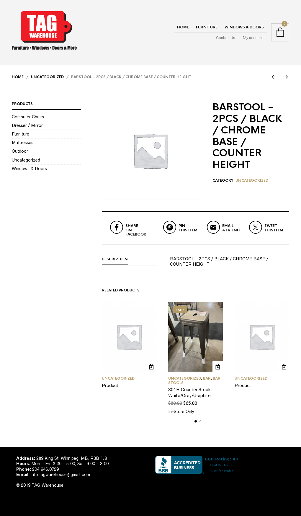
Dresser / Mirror (27, 125)
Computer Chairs (28, 117)
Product (110, 385)
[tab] (130, 259)
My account (253, 38)
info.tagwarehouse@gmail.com (60, 474)
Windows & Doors (244, 27)
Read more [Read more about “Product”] (151, 366)
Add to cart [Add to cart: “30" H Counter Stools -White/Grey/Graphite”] (217, 366)
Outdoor (20, 151)
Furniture (206, 27)
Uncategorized (47, 77)
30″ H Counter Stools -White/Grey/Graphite (191, 392)
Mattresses (22, 142)
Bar (207, 378)
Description (115, 259)
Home (183, 27)
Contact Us (225, 38)
